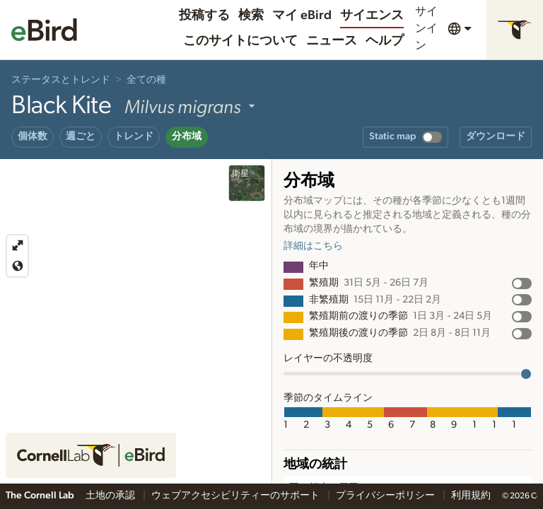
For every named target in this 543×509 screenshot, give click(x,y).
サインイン (426, 28)
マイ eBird (302, 15)
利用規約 (471, 496)
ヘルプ (385, 41)
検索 (251, 15)
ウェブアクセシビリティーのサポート (236, 496)
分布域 (187, 136)
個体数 (32, 136)
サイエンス (372, 15)
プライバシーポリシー (386, 496)
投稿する (204, 15)
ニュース (331, 41)
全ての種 (146, 80)
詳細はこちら (313, 246)
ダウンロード (495, 136)
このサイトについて (240, 41)
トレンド (133, 136)
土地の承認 (111, 496)
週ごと (80, 136)
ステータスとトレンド (60, 80)
